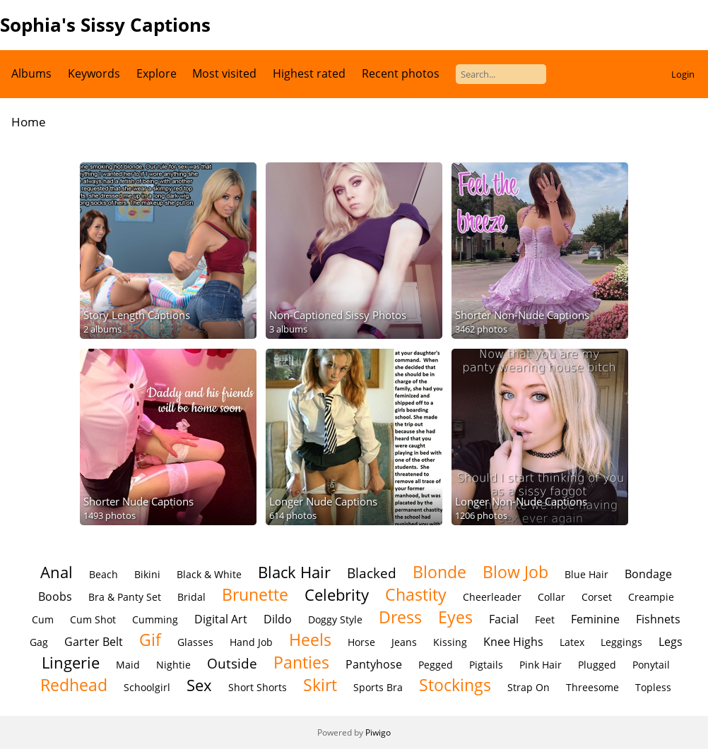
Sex (199, 685)
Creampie (651, 597)
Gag (39, 642)
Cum (43, 619)
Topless (653, 687)
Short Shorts (257, 687)
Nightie (173, 664)
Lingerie (71, 662)
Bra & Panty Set (124, 597)
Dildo (278, 619)
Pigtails (486, 664)
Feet (545, 619)
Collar (551, 597)
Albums (31, 73)
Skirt (320, 684)
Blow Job (515, 572)
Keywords (94, 73)
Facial (504, 619)
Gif (150, 639)
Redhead (73, 684)
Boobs (55, 596)
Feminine (595, 619)
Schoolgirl (147, 687)
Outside (232, 663)
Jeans (404, 642)
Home (28, 122)
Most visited (224, 73)
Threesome (592, 687)
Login (683, 74)
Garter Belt (93, 641)
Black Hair (294, 572)
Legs (671, 641)
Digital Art (220, 619)
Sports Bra (378, 687)
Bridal (191, 597)
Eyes (455, 617)
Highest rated (309, 73)
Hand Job (251, 642)
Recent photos (400, 73)
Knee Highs (513, 641)
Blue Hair (586, 574)
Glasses (195, 642)
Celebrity (337, 595)
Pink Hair (540, 664)
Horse (361, 642)
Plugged (597, 664)
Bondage (648, 574)
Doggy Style (335, 619)
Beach (103, 574)
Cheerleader (492, 597)
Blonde (439, 572)
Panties (301, 662)
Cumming (155, 619)
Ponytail (651, 664)
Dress (400, 617)
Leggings (621, 642)
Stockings (455, 684)
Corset (597, 597)
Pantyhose (374, 664)
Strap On (528, 687)
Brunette (255, 594)
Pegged (435, 664)
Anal (56, 572)
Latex (572, 642)
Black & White (209, 574)
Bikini (147, 574)
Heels (310, 639)
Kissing (450, 642)
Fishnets (658, 619)
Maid (128, 664)
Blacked (371, 573)
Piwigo (378, 732)
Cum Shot (93, 619)
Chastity (416, 594)
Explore (156, 73)
